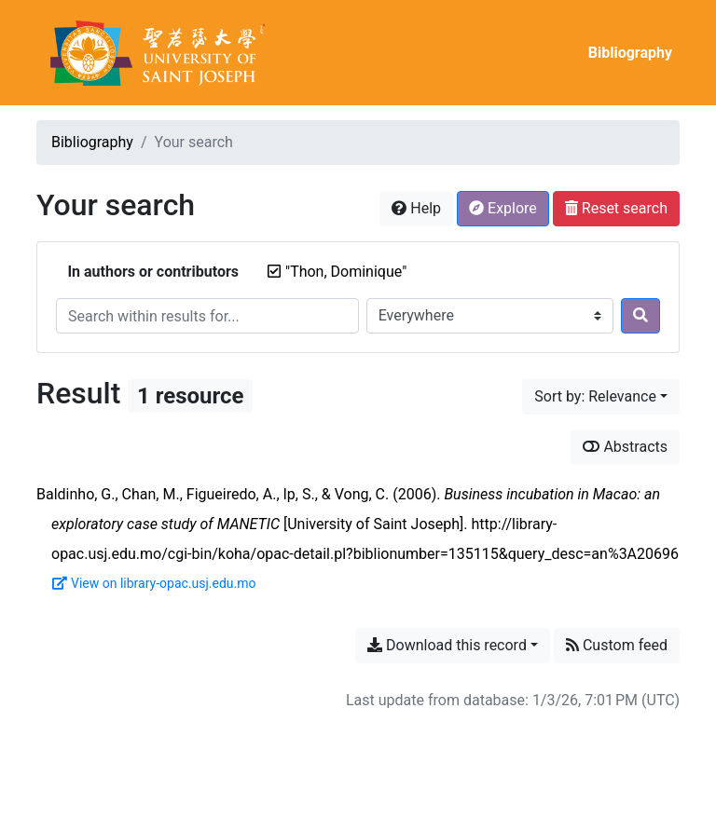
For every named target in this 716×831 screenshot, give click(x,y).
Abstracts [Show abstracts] (625, 447)
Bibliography (630, 52)
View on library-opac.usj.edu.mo (154, 583)
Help (416, 208)
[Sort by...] (601, 397)
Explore (503, 208)
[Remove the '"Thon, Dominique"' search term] (345, 271)
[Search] (640, 316)
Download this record (447, 645)
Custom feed (617, 645)
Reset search (616, 208)
